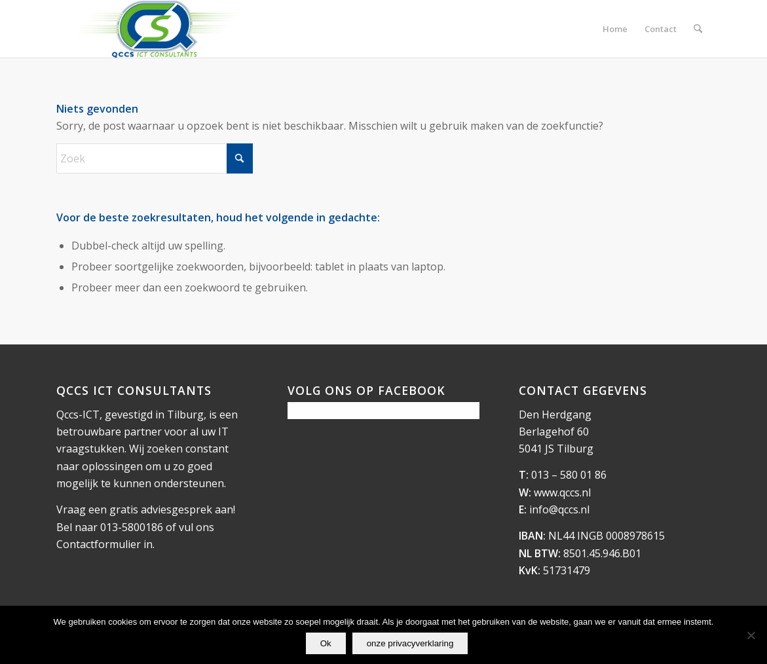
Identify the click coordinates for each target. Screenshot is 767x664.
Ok (325, 643)
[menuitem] (615, 29)
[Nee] (750, 635)
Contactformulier (98, 544)
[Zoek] (698, 29)
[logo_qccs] (156, 29)
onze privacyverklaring (410, 643)
